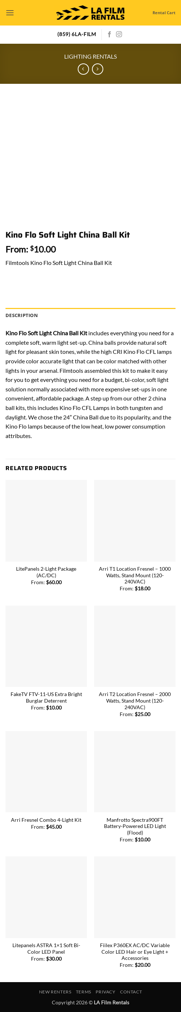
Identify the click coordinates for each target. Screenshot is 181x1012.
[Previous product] (97, 69)
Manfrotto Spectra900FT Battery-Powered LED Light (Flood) (135, 826)
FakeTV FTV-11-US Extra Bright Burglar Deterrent (46, 697)
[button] (9, 13)
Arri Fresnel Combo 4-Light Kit (46, 820)
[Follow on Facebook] (109, 34)
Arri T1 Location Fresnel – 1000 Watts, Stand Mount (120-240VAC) (135, 575)
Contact (131, 992)
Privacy (105, 992)
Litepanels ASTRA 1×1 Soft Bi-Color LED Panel (46, 948)
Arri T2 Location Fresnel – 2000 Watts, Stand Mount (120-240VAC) (135, 700)
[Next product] (83, 69)
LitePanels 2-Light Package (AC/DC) (46, 572)
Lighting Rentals (90, 56)
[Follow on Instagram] (119, 34)
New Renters (55, 992)
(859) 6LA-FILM (76, 34)
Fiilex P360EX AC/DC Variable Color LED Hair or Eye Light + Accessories (135, 951)
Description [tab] (21, 315)
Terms (83, 992)
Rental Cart (164, 12)
